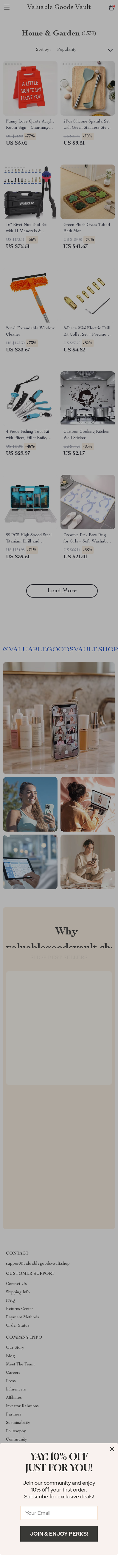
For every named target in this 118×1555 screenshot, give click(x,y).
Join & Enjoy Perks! (59, 1533)
